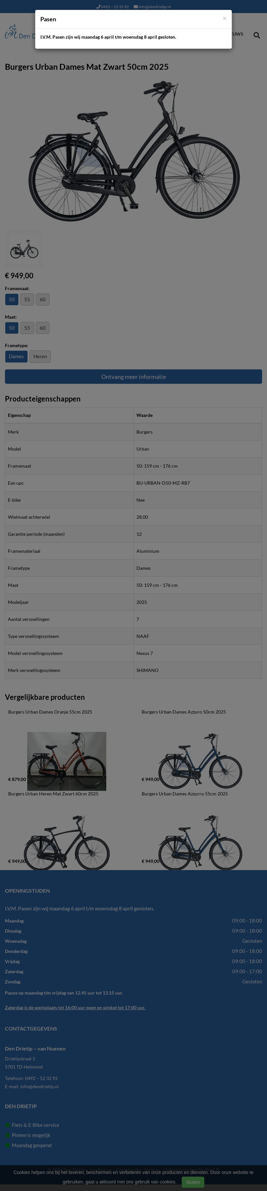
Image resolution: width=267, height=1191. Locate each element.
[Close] (225, 17)
